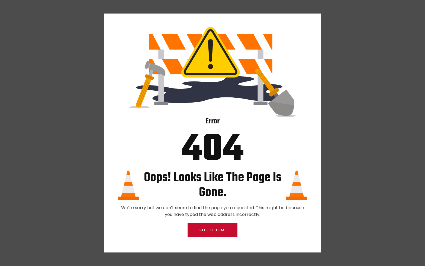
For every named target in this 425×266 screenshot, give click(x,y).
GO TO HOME (212, 230)
